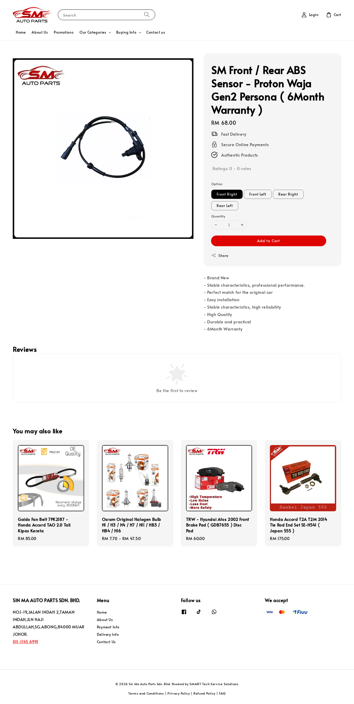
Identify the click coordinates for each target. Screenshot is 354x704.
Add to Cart (268, 240)
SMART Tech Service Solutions (214, 684)
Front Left (257, 194)
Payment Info (108, 627)
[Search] (147, 15)
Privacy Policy (178, 693)
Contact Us (106, 641)
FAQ (222, 693)
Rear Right (288, 194)
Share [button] (219, 255)
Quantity (218, 216)
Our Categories (93, 32)
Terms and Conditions (146, 693)
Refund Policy (204, 693)
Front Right (227, 194)
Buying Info (126, 32)
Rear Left (225, 205)
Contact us (155, 32)
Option (216, 184)
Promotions (63, 32)
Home (20, 32)
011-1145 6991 (25, 641)
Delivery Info (108, 634)
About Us (40, 32)
